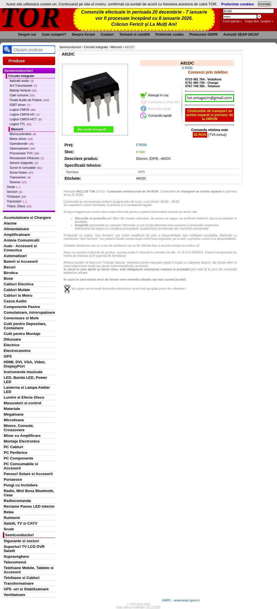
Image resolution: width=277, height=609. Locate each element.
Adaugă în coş (158, 95)
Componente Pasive (22, 307)
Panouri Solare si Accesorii (28, 474)
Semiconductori (19, 535)
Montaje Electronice (22, 441)
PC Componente (18, 458)
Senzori (14, 191)
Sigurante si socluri (21, 541)
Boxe (8, 278)
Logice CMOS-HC (25, 114)
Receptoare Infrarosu (27, 158)
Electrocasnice (17, 351)
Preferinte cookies (237, 4)
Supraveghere (16, 556)
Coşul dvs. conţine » (259, 21)
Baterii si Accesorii (21, 261)
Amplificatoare (17, 234)
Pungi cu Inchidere (21, 485)
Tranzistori (17, 201)
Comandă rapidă (160, 115)
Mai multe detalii (159, 108)
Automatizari (15, 256)
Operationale (22, 143)
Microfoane (14, 420)
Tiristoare (16, 196)
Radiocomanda (17, 501)
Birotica (11, 273)
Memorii (17, 129)
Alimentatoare (16, 229)
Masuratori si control (22, 403)
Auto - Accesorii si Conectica (20, 248)
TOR (30, 17)
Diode (13, 187)
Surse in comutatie (26, 167)
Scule (9, 529)
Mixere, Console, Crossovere (19, 428)
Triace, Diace (19, 206)
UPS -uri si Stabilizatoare (26, 589)
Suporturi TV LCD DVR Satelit (24, 548)
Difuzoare (12, 339)
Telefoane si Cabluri (22, 578)
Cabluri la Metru (18, 295)
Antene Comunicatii (21, 240)
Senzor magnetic (24, 162)
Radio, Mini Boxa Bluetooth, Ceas (29, 493)
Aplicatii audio (22, 80)
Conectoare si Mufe (21, 318)
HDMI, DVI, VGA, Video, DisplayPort (25, 364)
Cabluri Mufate (17, 290)
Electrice (12, 345)
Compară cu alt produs (164, 102)
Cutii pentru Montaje (22, 334)
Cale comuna (22, 95)
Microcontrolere (23, 134)
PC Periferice (15, 452)
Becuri (10, 267)
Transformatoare (19, 583)
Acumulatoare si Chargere (27, 217)
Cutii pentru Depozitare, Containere (25, 326)
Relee (9, 512)
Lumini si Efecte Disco (24, 397)
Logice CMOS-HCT (26, 119)
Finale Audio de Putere (29, 100)
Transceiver (20, 177)
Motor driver (21, 138)
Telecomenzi (15, 562)
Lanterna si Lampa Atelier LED (27, 389)
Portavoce (13, 479)
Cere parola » (232, 21)
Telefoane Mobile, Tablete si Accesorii (28, 570)
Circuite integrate (21, 76)
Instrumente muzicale (23, 372)
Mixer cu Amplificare (22, 435)
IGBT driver (20, 104)
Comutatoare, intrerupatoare (29, 312)
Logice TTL (20, 124)
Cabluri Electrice (19, 284)
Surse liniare (21, 172)
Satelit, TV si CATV (20, 523)
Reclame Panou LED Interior (29, 506)
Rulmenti (12, 518)
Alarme (10, 223)
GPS (8, 356)
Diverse (18, 182)
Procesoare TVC (24, 153)
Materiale (12, 409)
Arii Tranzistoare (23, 85)
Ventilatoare (14, 595)
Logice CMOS (22, 109)
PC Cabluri (13, 447)
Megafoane (13, 414)
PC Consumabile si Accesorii (21, 466)
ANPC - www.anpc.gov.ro (181, 600)
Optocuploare (22, 148)
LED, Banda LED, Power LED (25, 379)
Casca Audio (15, 301)
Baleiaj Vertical (23, 90)
